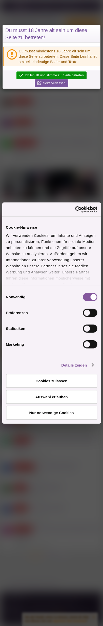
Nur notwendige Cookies (51, 413)
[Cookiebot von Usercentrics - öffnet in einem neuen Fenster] (75, 209)
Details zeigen (74, 365)
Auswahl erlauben (51, 397)
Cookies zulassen (52, 381)
